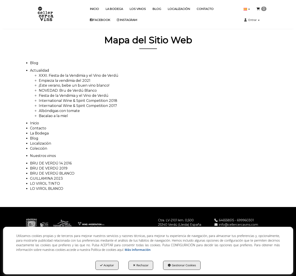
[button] (45, 14)
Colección (38, 148)
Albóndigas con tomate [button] (59, 111)
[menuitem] (94, 8)
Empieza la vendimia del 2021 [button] (64, 80)
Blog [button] (34, 63)
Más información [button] (138, 250)
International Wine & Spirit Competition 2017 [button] (78, 106)
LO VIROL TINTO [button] (45, 183)
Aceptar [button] (107, 265)
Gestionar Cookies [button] (182, 265)
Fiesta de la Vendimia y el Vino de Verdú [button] (73, 95)
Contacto (38, 128)
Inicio (34, 123)
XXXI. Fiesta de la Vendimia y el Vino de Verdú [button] (78, 75)
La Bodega (39, 133)
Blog (34, 138)
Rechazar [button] (141, 265)
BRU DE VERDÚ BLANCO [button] (52, 173)
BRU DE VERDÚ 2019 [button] (48, 168)
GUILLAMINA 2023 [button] (46, 178)
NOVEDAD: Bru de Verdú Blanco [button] (68, 90)
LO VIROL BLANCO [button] (46, 188)
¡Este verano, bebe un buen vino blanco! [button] (74, 85)
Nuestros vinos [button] (43, 156)
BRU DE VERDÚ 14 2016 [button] (51, 163)
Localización (40, 143)
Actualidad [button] (39, 70)
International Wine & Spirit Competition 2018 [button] (78, 101)
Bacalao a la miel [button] (53, 116)
